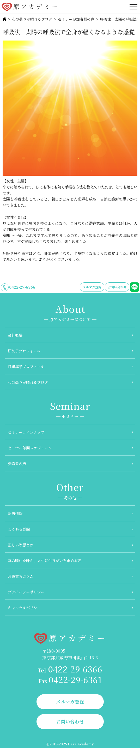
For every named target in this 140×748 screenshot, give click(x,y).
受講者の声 (17, 463)
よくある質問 (19, 529)
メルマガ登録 (92, 287)
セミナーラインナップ (26, 432)
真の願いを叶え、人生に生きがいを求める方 (44, 560)
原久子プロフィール (24, 350)
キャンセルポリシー (24, 607)
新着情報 (15, 513)
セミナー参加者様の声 (76, 19)
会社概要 (15, 335)
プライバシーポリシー (26, 592)
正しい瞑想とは (20, 544)
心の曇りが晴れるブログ (32, 19)
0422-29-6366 (22, 287)
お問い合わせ (117, 287)
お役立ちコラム (20, 576)
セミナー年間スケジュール (30, 447)
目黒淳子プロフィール (26, 366)
